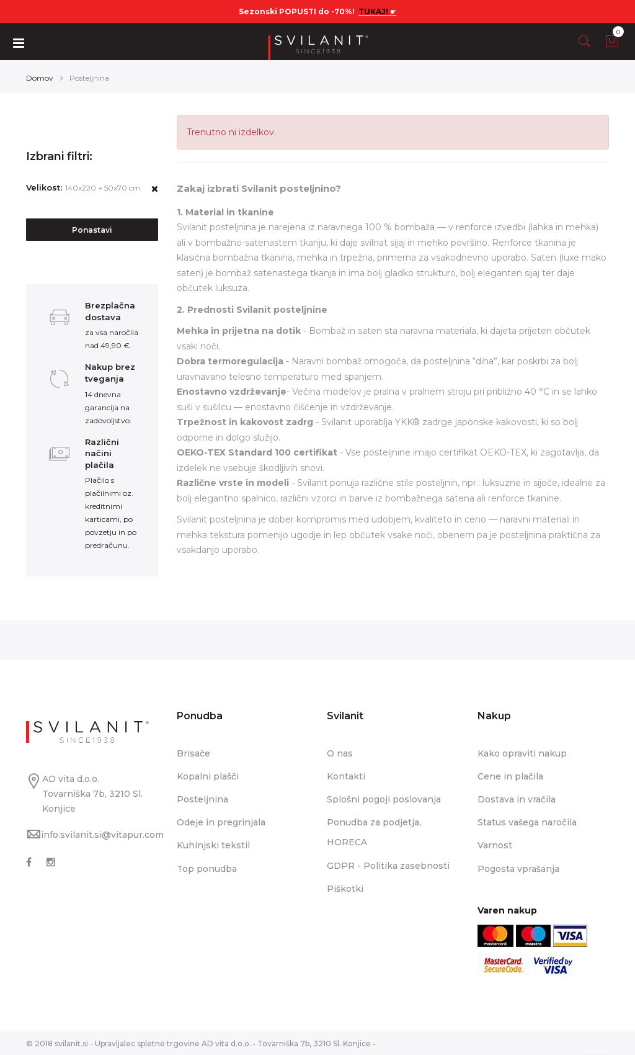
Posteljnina (202, 799)
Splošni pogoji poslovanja (384, 799)
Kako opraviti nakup (522, 752)
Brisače (193, 752)
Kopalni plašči (208, 775)
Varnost (494, 845)
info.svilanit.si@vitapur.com (102, 834)
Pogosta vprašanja (518, 868)
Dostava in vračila (516, 799)
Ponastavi (92, 230)
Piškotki (345, 888)
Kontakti (346, 775)
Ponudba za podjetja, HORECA (374, 832)
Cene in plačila (510, 775)
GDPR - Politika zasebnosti (388, 865)
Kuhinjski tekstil (213, 845)
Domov (39, 77)
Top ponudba (207, 868)
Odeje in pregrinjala (221, 822)
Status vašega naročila (527, 822)
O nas (340, 752)
